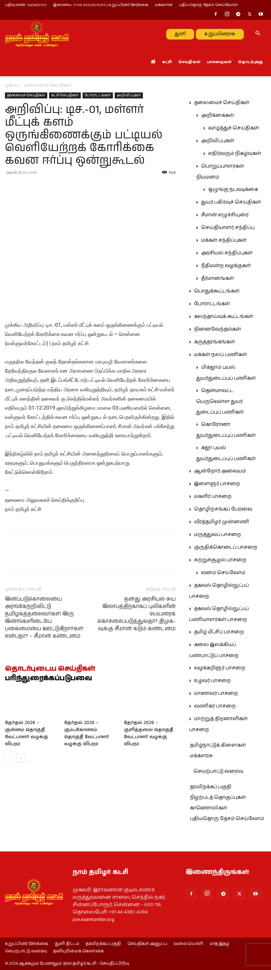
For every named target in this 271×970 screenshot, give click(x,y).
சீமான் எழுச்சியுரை (225, 215)
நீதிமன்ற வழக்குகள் (226, 266)
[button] (257, 34)
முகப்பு (12, 85)
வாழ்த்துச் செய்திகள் (233, 128)
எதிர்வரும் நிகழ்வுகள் (234, 153)
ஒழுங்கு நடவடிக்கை (233, 189)
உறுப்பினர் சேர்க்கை (26, 944)
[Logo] (36, 34)
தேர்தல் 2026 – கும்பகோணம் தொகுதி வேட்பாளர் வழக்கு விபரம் (86, 733)
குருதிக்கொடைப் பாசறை (225, 547)
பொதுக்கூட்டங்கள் (217, 291)
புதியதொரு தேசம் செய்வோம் (227, 819)
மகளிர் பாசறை (212, 496)
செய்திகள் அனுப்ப (147, 944)
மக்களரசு (164, 5)
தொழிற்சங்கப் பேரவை (223, 509)
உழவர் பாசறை (212, 681)
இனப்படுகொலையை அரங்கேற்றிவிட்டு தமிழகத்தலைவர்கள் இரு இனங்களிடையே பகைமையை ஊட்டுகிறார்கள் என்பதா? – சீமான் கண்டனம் (44, 617)
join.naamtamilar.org (93, 919)
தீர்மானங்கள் (217, 278)
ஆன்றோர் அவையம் (220, 471)
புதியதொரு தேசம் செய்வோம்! (208, 5)
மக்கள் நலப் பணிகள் (220, 355)
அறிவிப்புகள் (129, 95)
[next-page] (20, 758)
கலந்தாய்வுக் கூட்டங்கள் (223, 316)
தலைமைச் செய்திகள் (26, 95)
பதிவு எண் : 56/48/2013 (26, 5)
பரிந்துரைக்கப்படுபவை (48, 678)
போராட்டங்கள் (98, 95)
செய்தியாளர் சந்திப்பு (227, 227)
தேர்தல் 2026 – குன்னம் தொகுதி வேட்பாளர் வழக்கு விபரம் (26, 733)
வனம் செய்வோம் (223, 573)
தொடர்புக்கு (250, 62)
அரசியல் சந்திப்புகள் (227, 253)
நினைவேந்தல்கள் (217, 329)
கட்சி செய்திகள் (65, 95)
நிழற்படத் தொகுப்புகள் (218, 797)
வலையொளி (188, 944)
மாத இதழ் (219, 944)
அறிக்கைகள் (217, 115)
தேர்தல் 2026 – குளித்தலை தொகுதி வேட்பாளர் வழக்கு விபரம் (148, 733)
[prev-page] (9, 758)
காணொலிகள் (208, 808)
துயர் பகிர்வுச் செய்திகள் (231, 202)
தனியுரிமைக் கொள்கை (78, 951)
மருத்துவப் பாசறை (217, 534)
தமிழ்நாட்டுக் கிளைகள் (218, 745)
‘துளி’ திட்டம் (66, 944)
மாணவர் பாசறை (216, 693)
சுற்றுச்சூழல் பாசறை (220, 560)
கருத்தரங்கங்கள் (214, 342)
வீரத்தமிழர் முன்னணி (221, 522)
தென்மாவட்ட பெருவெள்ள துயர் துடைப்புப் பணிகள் (220, 401)
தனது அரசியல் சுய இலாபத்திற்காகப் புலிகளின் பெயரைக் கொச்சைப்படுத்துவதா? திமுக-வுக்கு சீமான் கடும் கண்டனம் (136, 613)
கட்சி (167, 62)
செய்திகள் (189, 62)
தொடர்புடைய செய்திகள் (50, 669)
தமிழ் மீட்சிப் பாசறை (219, 632)
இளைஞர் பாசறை (217, 484)
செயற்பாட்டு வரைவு (218, 771)
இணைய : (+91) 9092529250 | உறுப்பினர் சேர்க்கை (100, 5)
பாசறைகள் (219, 62)
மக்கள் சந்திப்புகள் (224, 240)
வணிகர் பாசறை (215, 706)
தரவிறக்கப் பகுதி (210, 787)
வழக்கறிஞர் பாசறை (219, 668)
